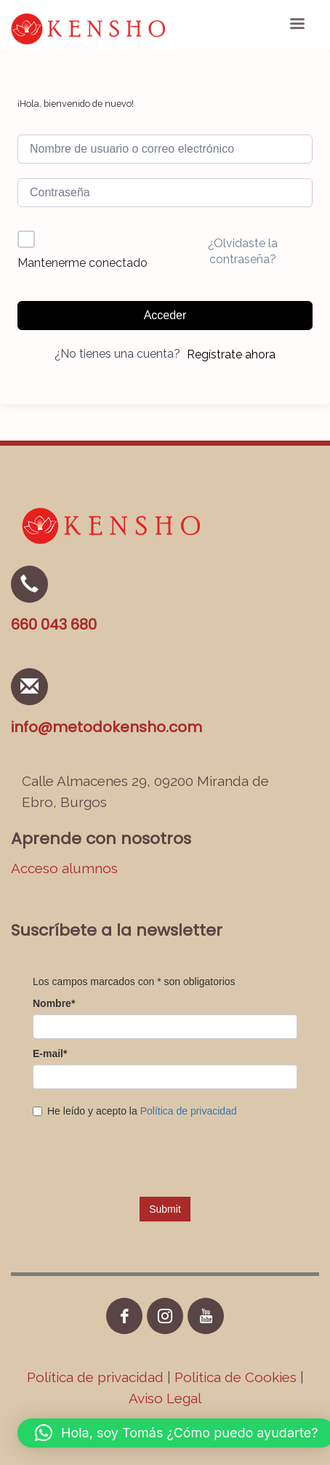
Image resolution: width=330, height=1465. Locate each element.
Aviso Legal (165, 1398)
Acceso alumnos (64, 868)
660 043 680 (54, 624)
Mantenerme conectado (82, 263)
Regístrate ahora (231, 354)
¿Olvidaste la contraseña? (243, 251)
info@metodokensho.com (106, 727)
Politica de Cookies (235, 1377)
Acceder (165, 315)
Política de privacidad (97, 1377)
